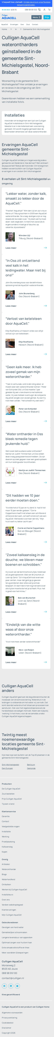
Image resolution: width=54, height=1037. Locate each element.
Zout (28, 24)
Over (22, 24)
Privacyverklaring (9, 1017)
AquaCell (4, 24)
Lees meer (11, 247)
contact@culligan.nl (13, 978)
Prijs (47, 17)
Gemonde (31, 768)
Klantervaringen (9, 910)
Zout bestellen (8, 793)
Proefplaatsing (8, 841)
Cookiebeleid (7, 1022)
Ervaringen (14, 24)
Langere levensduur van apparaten (17, 937)
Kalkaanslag (7, 846)
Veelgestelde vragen (11, 826)
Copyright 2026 (8, 1033)
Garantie (6, 816)
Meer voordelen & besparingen (15, 952)
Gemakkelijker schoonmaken (14, 932)
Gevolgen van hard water (13, 927)
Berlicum (31, 764)
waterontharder (12, 216)
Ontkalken (6, 884)
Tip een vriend (8, 804)
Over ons (6, 899)
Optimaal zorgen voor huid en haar (17, 942)
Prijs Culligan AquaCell (12, 799)
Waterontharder (9, 869)
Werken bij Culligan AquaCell (14, 889)
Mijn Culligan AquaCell (12, 915)
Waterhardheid (8, 879)
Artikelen (6, 864)
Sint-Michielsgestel (10, 764)
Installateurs (7, 894)
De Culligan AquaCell (11, 788)
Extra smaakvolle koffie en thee (15, 947)
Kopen (4, 852)
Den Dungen (7, 768)
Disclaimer (6, 1028)
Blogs (4, 874)
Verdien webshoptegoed (12, 904)
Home (4, 29)
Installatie (6, 831)
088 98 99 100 (9, 973)
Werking (5, 836)
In (16, 29)
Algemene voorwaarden (12, 1012)
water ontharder (34, 451)
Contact (35, 24)
